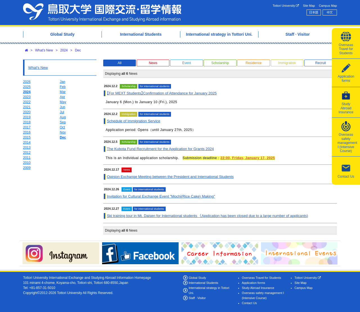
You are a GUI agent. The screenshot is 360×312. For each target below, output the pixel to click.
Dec (78, 50)
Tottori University (286, 6)
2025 (27, 87)
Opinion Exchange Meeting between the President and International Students (170, 177)
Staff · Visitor (197, 298)
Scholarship (220, 63)
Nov (63, 132)
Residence (254, 63)
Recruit (320, 63)
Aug (63, 117)
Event (186, 63)
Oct (62, 127)
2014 (27, 142)
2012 (27, 153)
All (119, 63)
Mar (63, 92)
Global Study (197, 277)
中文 (330, 12)
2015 (27, 137)
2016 (27, 132)
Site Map (309, 5)
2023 (27, 97)
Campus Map (328, 5)
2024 (64, 50)
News (153, 63)
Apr (62, 97)
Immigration (287, 63)
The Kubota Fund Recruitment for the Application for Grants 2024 (160, 149)
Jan (62, 82)
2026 (27, 82)
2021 (27, 107)
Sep (63, 122)
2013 (27, 148)
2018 (27, 122)
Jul (62, 112)
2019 (27, 117)
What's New (44, 50)
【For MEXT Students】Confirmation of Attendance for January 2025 (162, 93)
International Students (203, 282)
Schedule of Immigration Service (133, 121)
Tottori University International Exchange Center (102, 12)
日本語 (313, 12)
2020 (27, 112)
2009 (27, 168)
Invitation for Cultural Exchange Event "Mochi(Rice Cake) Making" (161, 196)
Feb (63, 87)
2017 (27, 127)
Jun (62, 107)
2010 (27, 163)
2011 (27, 158)
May (63, 102)
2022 (27, 102)
